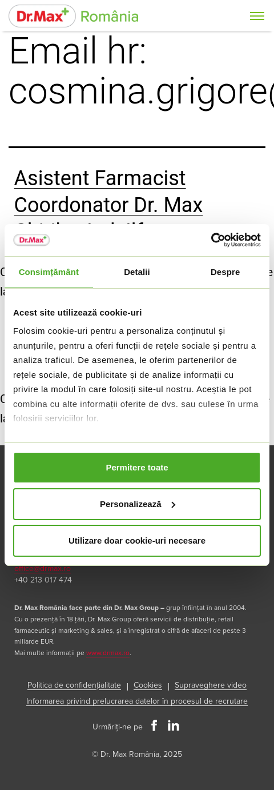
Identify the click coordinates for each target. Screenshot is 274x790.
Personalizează (137, 504)
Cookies (148, 685)
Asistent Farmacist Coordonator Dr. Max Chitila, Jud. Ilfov (108, 205)
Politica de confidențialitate (74, 685)
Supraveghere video (211, 685)
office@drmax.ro (42, 568)
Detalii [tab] (137, 272)
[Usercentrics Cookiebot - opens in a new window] (211, 240)
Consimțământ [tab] (49, 272)
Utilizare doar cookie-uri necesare (137, 540)
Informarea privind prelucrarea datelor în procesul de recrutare (137, 701)
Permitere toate (137, 467)
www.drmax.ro (108, 653)
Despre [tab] (225, 272)
